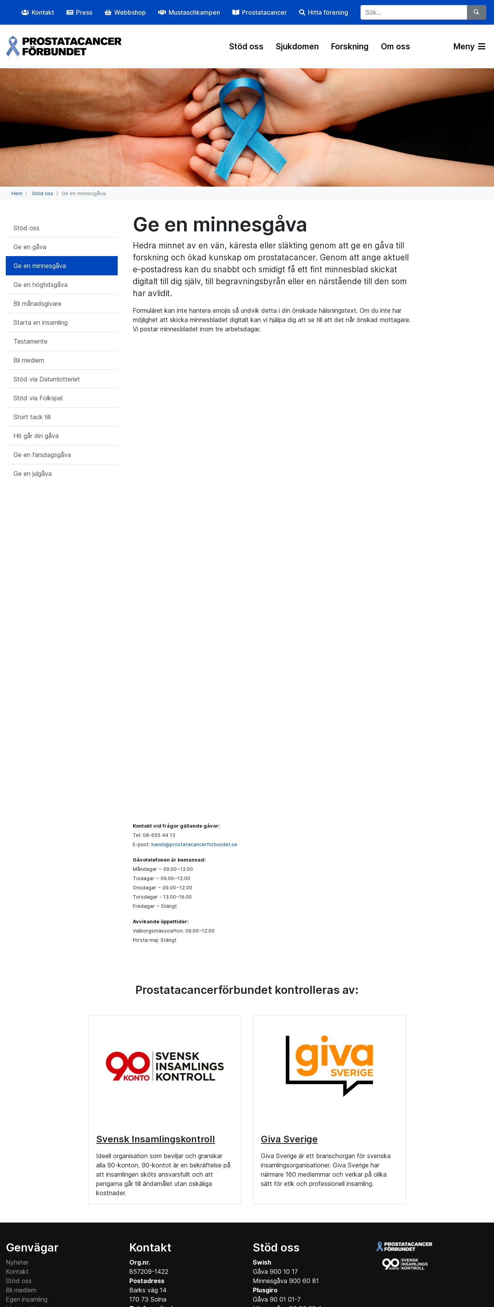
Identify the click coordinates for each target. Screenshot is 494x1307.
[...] (413, 12)
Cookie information (33, 1234)
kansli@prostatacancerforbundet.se (194, 724)
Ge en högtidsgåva (41, 284)
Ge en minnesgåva (40, 266)
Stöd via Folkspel (38, 398)
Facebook (183, 1268)
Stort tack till (32, 417)
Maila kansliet (148, 1253)
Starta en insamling (41, 322)
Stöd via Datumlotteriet (47, 379)
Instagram (229, 1268)
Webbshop (21, 1197)
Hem (17, 193)
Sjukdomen (297, 46)
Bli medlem (29, 360)
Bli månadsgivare (37, 303)
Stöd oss (246, 46)
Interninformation (30, 1253)
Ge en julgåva (33, 473)
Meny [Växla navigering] (469, 46)
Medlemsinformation (35, 1244)
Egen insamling (26, 1179)
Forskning (350, 46)
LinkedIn (317, 1268)
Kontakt (17, 1151)
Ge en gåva (30, 247)
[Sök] (476, 12)
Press (14, 1207)
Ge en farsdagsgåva (42, 455)
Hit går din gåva (36, 436)
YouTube (274, 1268)
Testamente (30, 341)
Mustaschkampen (31, 1188)
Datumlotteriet (26, 1216)
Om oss (395, 46)
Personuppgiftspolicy (35, 1225)
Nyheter (17, 1142)
